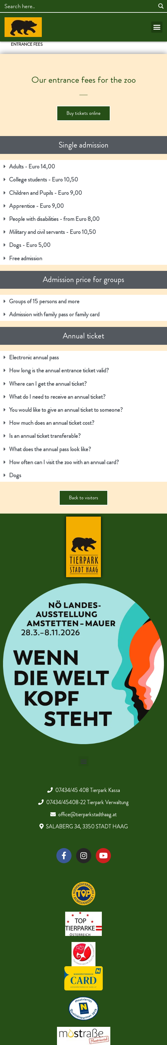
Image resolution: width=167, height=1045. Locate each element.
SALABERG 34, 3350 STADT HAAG (87, 826)
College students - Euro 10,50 (43, 179)
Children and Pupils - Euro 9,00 (45, 193)
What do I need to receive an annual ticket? (57, 397)
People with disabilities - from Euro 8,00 (54, 219)
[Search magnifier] (161, 6)
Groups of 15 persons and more (44, 301)
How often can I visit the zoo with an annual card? (64, 462)
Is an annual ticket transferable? (45, 436)
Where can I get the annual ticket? (48, 384)
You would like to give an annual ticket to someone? (66, 410)
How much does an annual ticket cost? (51, 423)
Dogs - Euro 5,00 (29, 245)
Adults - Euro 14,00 (32, 166)
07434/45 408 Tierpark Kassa (87, 790)
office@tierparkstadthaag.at (87, 814)
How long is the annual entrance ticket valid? (59, 370)
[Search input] (79, 6)
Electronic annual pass (34, 357)
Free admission (25, 258)
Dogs (15, 475)
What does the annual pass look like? (50, 449)
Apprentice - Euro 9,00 (36, 206)
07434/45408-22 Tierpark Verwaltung (87, 802)
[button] (157, 27)
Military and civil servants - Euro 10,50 (52, 232)
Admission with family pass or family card (54, 314)
